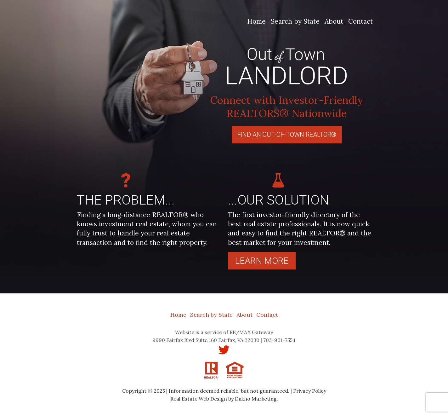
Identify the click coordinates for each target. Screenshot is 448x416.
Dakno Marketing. (256, 399)
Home (256, 21)
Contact (360, 21)
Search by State (295, 21)
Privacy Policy (309, 391)
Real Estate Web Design (198, 399)
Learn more (261, 261)
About (334, 21)
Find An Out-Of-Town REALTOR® (286, 134)
